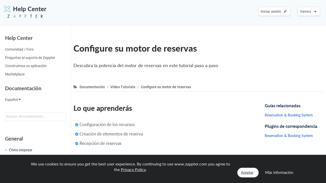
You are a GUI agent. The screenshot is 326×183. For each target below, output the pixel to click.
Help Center (19, 38)
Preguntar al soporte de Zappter (30, 58)
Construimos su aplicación (26, 66)
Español (13, 100)
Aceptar (247, 173)
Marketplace (15, 74)
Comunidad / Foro (19, 49)
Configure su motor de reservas (166, 87)
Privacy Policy (133, 169)
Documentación (23, 88)
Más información (279, 172)
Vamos (308, 11)
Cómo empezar (20, 150)
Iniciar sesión (274, 11)
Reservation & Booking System (289, 115)
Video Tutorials (122, 87)
